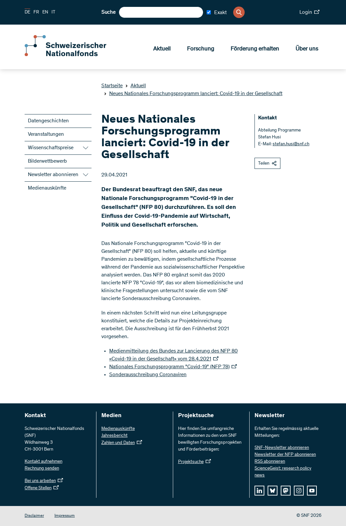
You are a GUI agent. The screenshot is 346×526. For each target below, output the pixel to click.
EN (45, 12)
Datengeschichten (48, 121)
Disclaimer (34, 516)
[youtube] (312, 491)
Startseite (112, 86)
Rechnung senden (42, 468)
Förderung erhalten (255, 49)
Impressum (64, 516)
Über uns (306, 49)
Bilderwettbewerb (47, 161)
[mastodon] (286, 491)
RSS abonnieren (269, 461)
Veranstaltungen (46, 134)
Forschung (200, 49)
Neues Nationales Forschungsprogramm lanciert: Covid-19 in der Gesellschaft (193, 93)
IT (53, 12)
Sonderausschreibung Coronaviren (148, 374)
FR (36, 12)
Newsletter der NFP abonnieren (285, 455)
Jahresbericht (114, 436)
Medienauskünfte (47, 188)
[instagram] (299, 491)
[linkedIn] (259, 491)
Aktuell (162, 49)
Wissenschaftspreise (50, 148)
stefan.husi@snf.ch (291, 144)
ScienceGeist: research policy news (282, 472)
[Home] (72, 55)
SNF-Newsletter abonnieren (281, 448)
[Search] (239, 12)
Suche (108, 12)
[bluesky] (272, 491)
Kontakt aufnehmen (43, 461)
